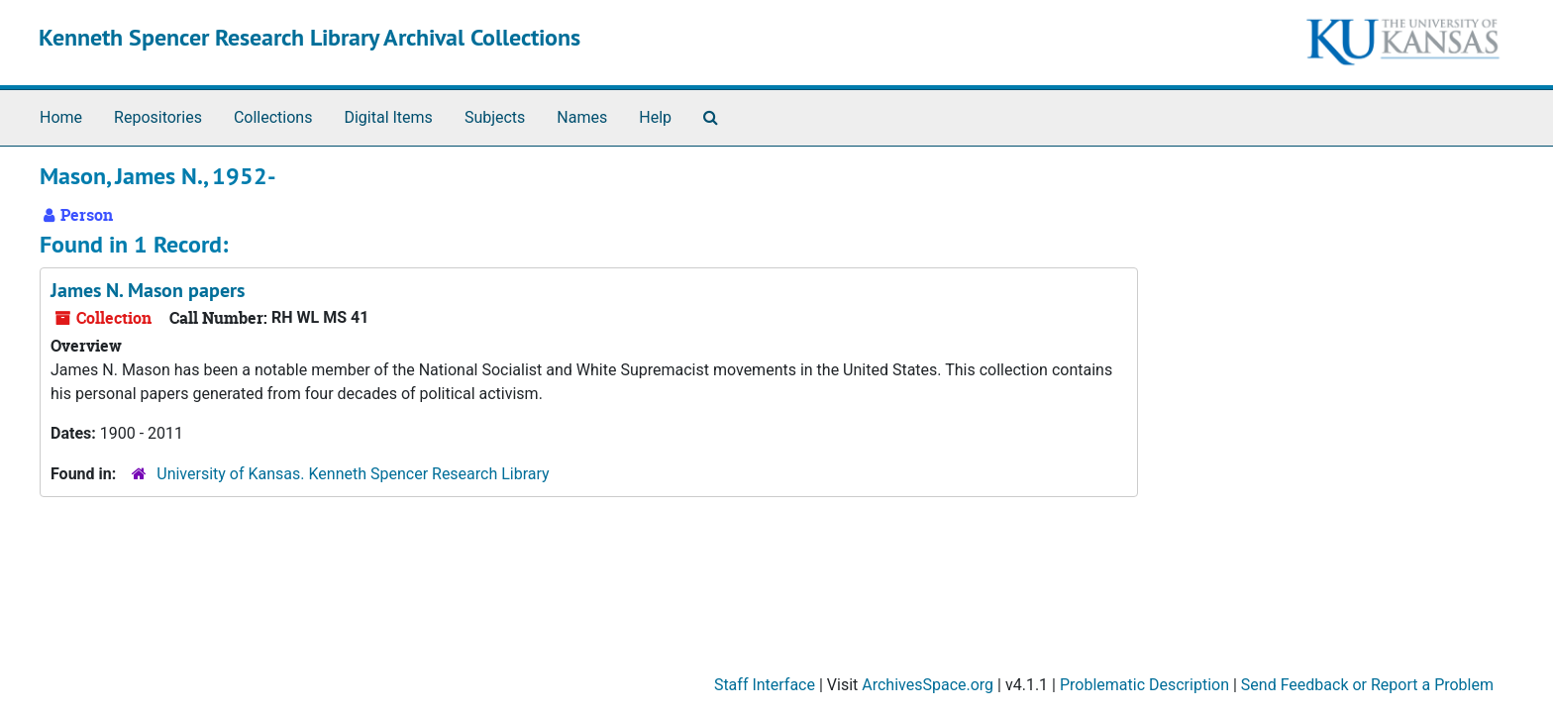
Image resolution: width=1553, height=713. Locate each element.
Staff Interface (764, 684)
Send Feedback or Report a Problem (1367, 684)
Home (61, 117)
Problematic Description (1144, 684)
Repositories (158, 117)
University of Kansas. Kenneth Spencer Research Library (352, 473)
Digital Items (388, 117)
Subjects (495, 117)
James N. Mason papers (148, 290)
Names (582, 117)
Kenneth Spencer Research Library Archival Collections (309, 37)
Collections (273, 117)
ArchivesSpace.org (927, 684)
